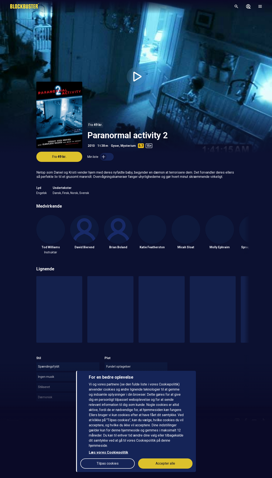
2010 (91, 145)
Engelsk (41, 193)
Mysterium (128, 145)
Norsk (74, 193)
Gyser (115, 145)
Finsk (65, 193)
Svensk (84, 193)
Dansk (57, 193)
